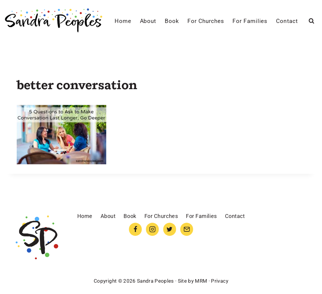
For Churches (205, 21)
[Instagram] (152, 229)
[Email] (186, 229)
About (148, 21)
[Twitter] (169, 229)
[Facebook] (135, 229)
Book (172, 21)
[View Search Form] (311, 21)
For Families (249, 21)
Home (123, 21)
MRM (201, 281)
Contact (287, 21)
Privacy (219, 281)
